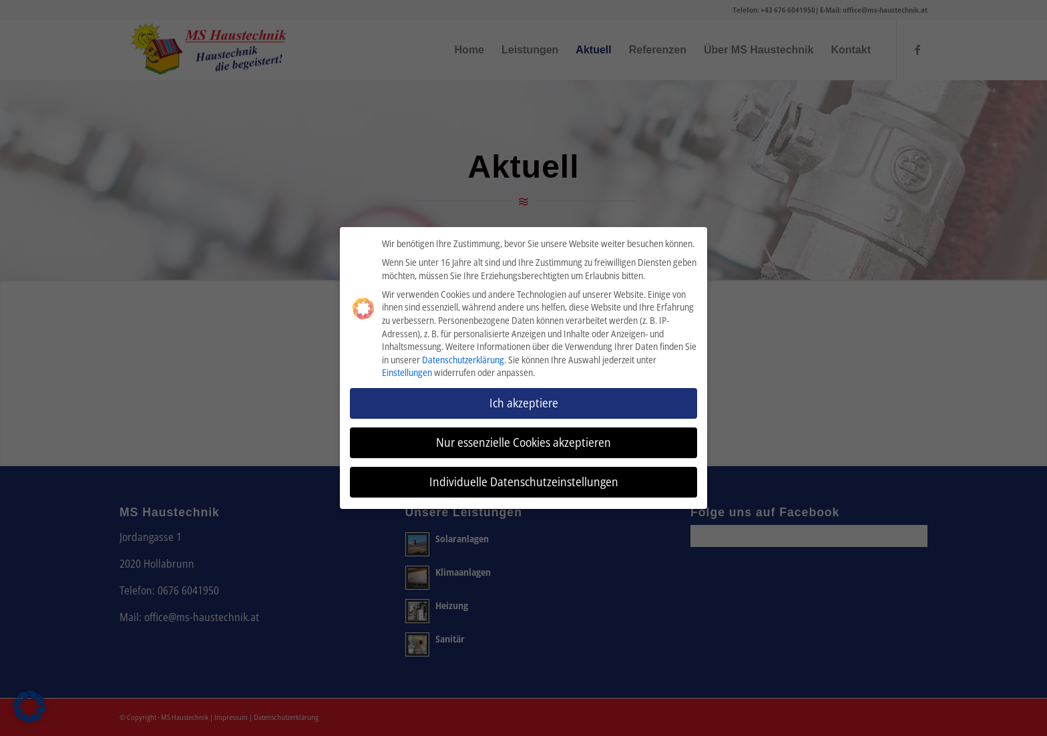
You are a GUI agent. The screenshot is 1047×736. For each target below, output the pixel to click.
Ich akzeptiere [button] (523, 401)
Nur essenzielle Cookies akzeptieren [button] (523, 440)
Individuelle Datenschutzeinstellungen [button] (523, 480)
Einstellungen (407, 370)
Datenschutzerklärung (463, 357)
